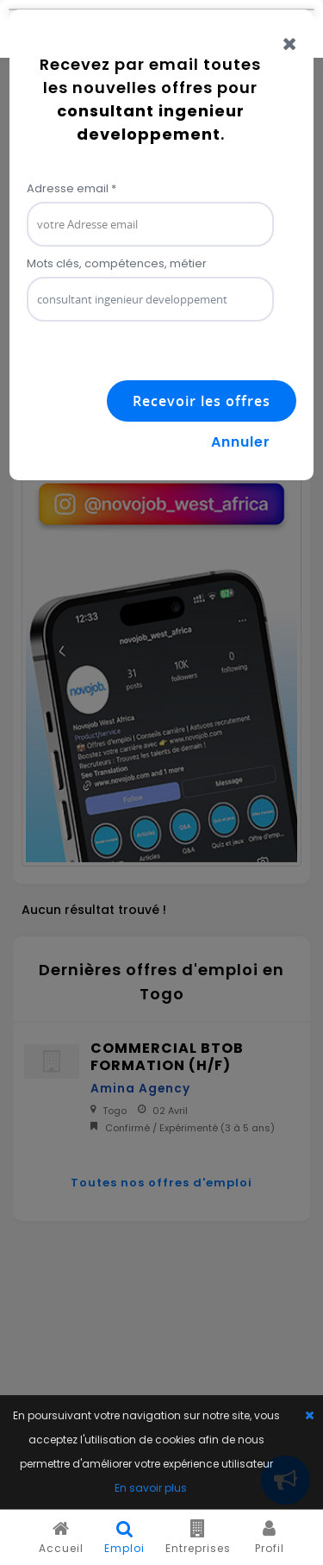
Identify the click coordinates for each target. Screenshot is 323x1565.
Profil (269, 1538)
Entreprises (198, 1538)
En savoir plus (151, 1487)
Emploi (124, 1538)
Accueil (61, 1538)
